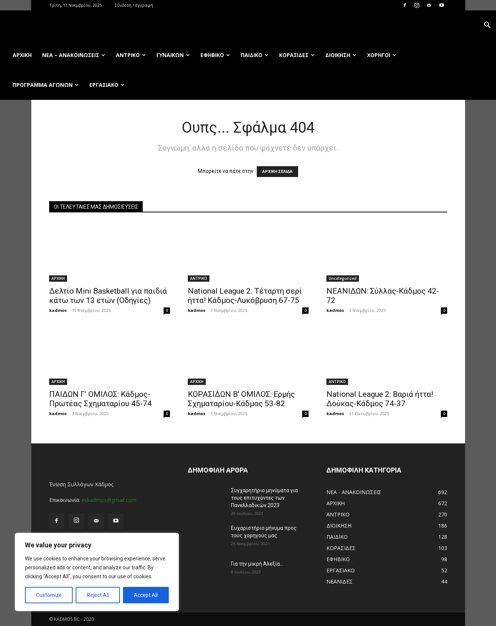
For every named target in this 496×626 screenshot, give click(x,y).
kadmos (58, 310)
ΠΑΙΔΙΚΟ (254, 55)
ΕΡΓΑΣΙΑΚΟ (106, 84)
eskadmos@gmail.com (109, 499)
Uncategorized (343, 278)
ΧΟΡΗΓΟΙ (381, 55)
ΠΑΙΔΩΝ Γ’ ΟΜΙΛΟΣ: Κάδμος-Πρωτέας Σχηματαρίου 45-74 (100, 399)
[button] (487, 25)
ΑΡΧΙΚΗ (58, 278)
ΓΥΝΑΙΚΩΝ (173, 55)
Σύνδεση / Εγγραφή (134, 5)
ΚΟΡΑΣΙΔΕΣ (297, 55)
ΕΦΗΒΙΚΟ (215, 55)
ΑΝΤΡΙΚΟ (131, 55)
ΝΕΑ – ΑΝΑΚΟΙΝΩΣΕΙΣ (73, 55)
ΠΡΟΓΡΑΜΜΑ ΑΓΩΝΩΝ (46, 84)
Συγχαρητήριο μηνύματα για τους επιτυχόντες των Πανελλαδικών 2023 (264, 497)
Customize (49, 595)
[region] (97, 572)
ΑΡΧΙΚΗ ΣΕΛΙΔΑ (277, 171)
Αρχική (22, 55)
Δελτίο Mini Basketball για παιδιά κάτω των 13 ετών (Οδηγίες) (108, 296)
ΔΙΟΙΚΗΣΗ (340, 55)
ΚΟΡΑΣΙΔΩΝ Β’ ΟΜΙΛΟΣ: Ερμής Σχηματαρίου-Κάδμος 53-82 (241, 399)
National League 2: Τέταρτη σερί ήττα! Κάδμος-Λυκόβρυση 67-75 (245, 296)
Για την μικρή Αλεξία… (257, 564)
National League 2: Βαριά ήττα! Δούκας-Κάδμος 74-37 (379, 399)
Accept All (146, 595)
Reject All (98, 595)
